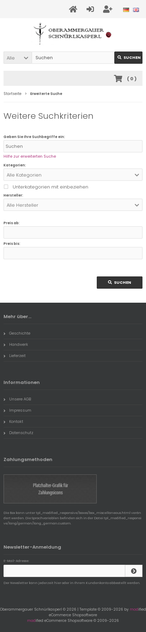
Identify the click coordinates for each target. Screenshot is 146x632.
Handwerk (16, 344)
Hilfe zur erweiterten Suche (30, 156)
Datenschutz (18, 432)
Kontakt (13, 421)
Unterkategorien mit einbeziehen (50, 187)
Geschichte (17, 333)
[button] (18, 57)
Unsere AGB (17, 399)
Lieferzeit (15, 355)
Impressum (17, 410)
